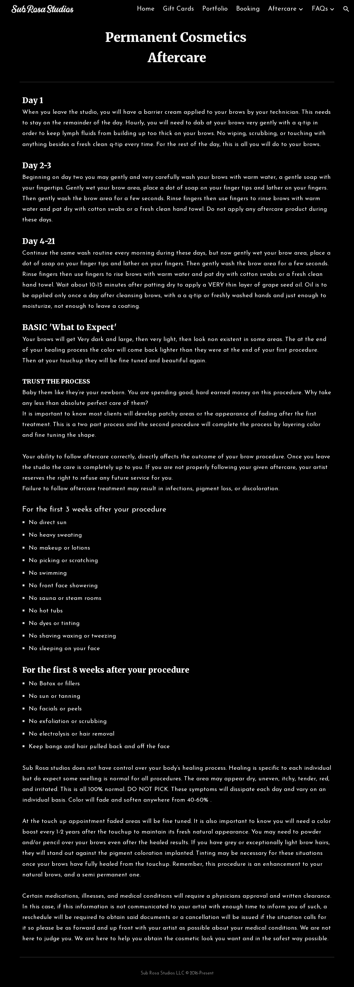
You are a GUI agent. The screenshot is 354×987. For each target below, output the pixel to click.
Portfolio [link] (215, 9)
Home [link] (146, 9)
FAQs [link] (320, 9)
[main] (177, 48)
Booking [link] (248, 9)
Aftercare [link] (282, 9)
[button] (346, 9)
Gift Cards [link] (178, 9)
